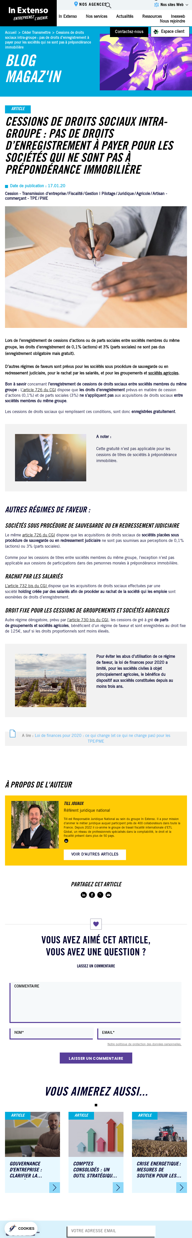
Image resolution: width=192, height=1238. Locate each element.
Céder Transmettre (36, 33)
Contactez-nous (129, 32)
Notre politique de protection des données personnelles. (145, 1044)
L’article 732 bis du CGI (26, 586)
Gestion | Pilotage (100, 194)
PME (44, 199)
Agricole (143, 194)
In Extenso (67, 17)
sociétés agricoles (163, 373)
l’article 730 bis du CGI (87, 620)
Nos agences (93, 5)
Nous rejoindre (172, 22)
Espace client (172, 32)
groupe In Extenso (143, 819)
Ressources (152, 17)
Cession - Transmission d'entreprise (35, 194)
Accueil (10, 33)
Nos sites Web (172, 5)
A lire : (96, 738)
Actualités (124, 17)
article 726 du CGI (38, 535)
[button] (96, 1105)
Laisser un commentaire (96, 1058)
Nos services (96, 17)
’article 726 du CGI (39, 390)
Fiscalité (75, 194)
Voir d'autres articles (94, 855)
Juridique (126, 194)
